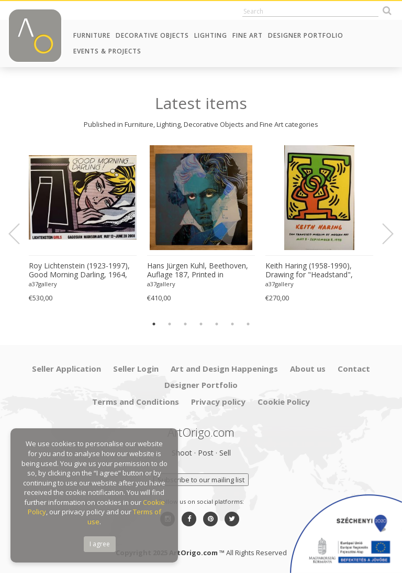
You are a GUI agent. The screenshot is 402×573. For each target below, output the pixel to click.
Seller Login (136, 368)
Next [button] (381, 233)
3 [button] (185, 324)
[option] (83, 224)
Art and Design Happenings (224, 368)
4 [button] (201, 324)
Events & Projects (107, 51)
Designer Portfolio (305, 35)
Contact (354, 368)
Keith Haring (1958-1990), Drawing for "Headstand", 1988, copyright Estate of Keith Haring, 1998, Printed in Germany (317, 270)
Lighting (210, 35)
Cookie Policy (284, 401)
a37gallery (43, 284)
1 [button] (154, 324)
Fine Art (247, 35)
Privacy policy (218, 401)
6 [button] (232, 324)
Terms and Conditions (135, 401)
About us (308, 368)
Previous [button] (20, 233)
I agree (100, 543)
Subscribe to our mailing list (201, 479)
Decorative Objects (152, 35)
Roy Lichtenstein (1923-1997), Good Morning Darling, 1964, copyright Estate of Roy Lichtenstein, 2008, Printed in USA (79, 270)
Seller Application (66, 368)
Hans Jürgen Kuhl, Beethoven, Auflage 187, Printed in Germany (197, 270)
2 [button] (169, 324)
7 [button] (248, 324)
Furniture (91, 35)
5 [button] (216, 324)
